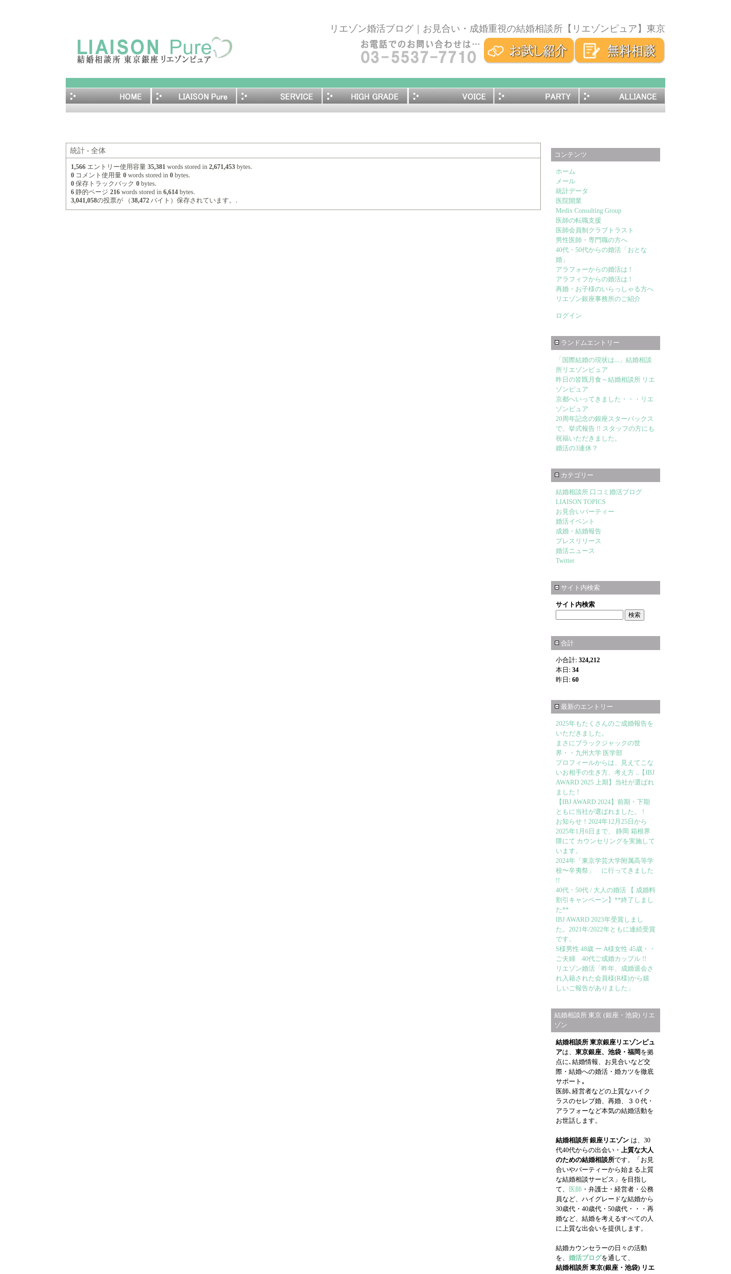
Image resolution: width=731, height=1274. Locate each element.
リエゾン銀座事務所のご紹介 (598, 298)
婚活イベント (575, 521)
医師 (575, 1189)
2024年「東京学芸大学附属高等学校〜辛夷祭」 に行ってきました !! (605, 870)
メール (565, 181)
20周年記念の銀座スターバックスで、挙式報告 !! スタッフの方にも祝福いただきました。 (605, 428)
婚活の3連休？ (577, 448)
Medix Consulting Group (588, 210)
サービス (280, 96)
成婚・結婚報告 (578, 531)
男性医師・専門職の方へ (592, 240)
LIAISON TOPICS (581, 501)
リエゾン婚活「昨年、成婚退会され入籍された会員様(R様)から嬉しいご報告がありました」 (605, 978)
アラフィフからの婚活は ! (593, 279)
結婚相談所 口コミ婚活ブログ (599, 492)
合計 (564, 643)
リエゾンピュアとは (194, 96)
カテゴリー (574, 475)
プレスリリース (578, 541)
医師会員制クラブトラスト (598, 230)
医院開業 (569, 200)
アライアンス (622, 96)
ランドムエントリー (587, 342)
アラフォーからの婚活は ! (593, 269)
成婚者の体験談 (451, 96)
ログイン (569, 315)
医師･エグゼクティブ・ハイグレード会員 (365, 96)
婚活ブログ (585, 1257)
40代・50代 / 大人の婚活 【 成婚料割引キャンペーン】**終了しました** (605, 900)
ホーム (109, 96)
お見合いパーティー (537, 96)
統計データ (572, 191)
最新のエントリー (584, 706)
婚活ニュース (575, 550)
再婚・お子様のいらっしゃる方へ (605, 289)
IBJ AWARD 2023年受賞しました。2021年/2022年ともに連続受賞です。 (605, 929)
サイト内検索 (577, 587)
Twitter (565, 560)
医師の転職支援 (578, 220)
